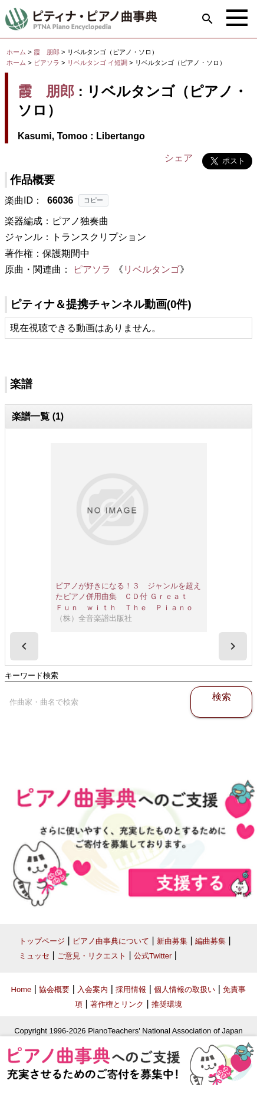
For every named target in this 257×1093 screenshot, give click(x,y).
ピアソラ (47, 62)
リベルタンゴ (151, 269)
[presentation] (24, 646)
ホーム (16, 51)
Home (21, 989)
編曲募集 (210, 941)
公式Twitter (153, 955)
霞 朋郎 (47, 51)
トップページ (42, 941)
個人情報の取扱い (184, 989)
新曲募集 (172, 941)
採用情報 (131, 989)
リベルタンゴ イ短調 (97, 62)
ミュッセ (34, 955)
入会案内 (92, 989)
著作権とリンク (117, 1004)
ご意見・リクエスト (91, 955)
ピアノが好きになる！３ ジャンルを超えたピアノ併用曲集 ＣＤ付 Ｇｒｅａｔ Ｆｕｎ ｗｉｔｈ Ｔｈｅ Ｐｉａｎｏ (128, 596)
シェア (178, 158)
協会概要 (54, 989)
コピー (93, 200)
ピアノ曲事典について (111, 941)
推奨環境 (166, 1004)
